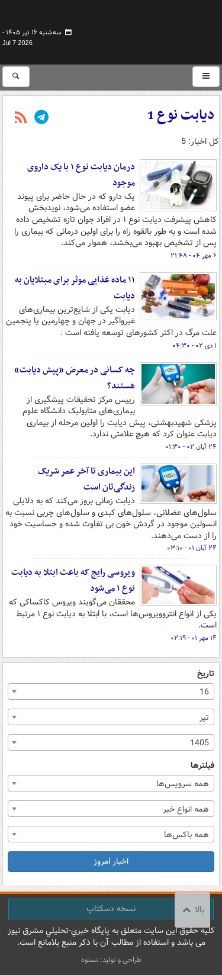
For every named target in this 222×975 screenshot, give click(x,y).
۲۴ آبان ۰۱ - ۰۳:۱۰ (192, 548)
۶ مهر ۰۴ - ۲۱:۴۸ (193, 255)
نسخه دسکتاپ (111, 908)
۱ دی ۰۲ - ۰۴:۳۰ (194, 345)
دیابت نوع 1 (180, 115)
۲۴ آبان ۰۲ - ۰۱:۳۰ (191, 447)
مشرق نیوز (131, 29)
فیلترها (202, 766)
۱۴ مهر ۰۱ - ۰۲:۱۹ (193, 638)
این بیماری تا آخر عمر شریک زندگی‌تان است (86, 479)
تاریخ (205, 674)
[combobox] (111, 691)
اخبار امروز (111, 861)
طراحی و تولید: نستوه (111, 960)
